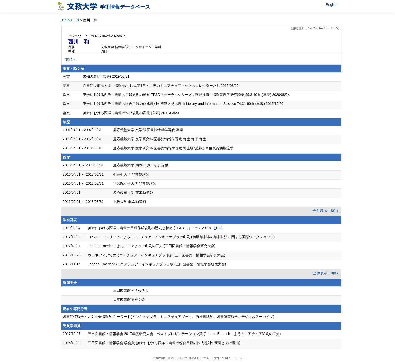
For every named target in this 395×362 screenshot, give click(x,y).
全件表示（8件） (326, 211)
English (331, 5)
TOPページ (70, 20)
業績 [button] (69, 59)
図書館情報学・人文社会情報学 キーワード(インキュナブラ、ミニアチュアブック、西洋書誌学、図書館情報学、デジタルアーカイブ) (168, 317)
